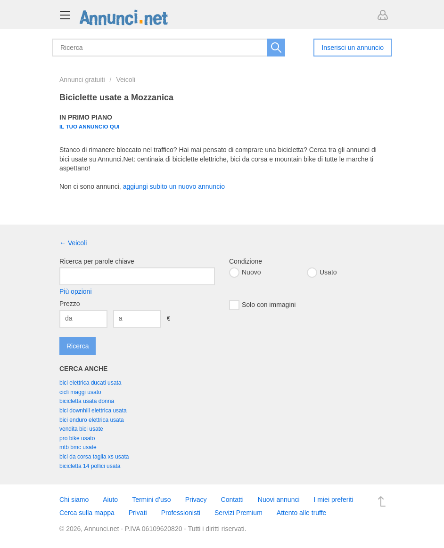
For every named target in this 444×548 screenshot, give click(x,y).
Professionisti (180, 512)
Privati (138, 512)
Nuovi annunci (279, 499)
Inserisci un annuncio (352, 47)
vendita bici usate (81, 429)
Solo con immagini (262, 305)
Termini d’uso (151, 499)
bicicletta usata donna (86, 401)
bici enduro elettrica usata (91, 420)
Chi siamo (74, 499)
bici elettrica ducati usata (90, 382)
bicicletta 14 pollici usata (89, 466)
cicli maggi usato (80, 392)
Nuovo (245, 272)
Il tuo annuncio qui (89, 126)
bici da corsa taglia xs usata (94, 456)
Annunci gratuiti (82, 79)
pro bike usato (77, 438)
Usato (322, 272)
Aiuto (110, 499)
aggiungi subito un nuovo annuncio (174, 186)
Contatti (232, 499)
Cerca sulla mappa (87, 512)
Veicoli (125, 79)
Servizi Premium (238, 512)
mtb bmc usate (78, 447)
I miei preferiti (334, 499)
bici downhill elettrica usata (93, 410)
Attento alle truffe (302, 512)
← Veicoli (73, 243)
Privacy (196, 499)
